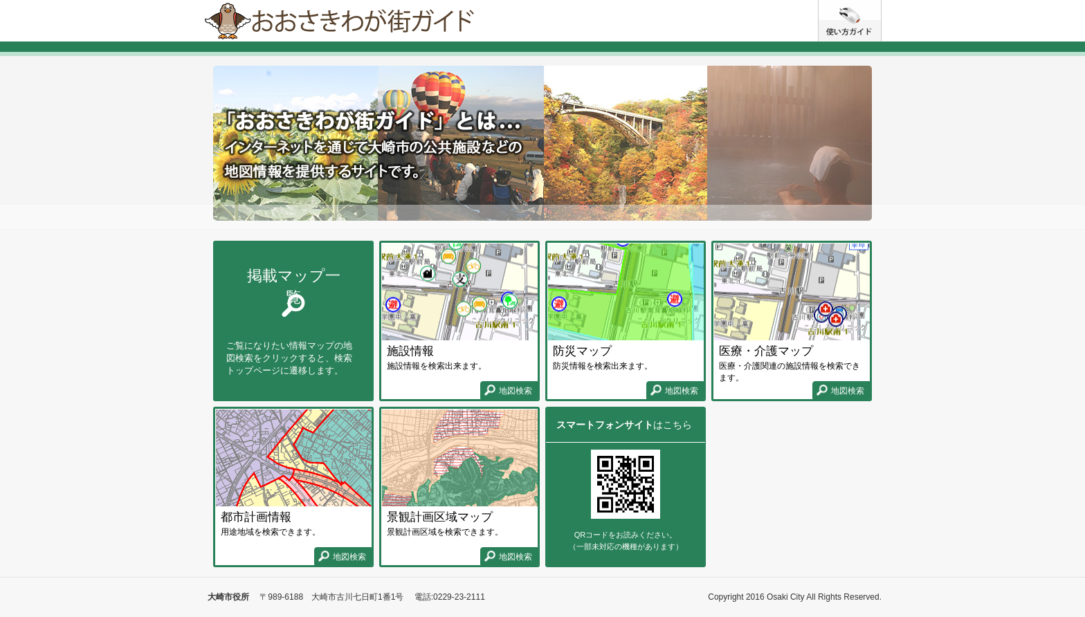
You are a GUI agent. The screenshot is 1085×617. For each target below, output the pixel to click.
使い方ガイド (881, 5)
